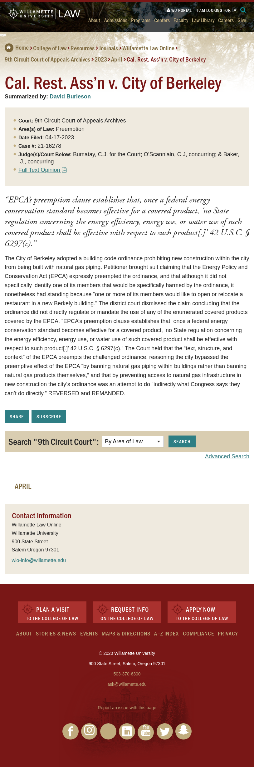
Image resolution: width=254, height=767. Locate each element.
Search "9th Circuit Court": (53, 441)
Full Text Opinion (39, 170)
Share (17, 416)
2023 (101, 59)
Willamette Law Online (148, 48)
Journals (108, 48)
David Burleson (70, 96)
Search (182, 441)
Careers (226, 19)
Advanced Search (227, 456)
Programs (140, 19)
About (94, 19)
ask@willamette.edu (127, 684)
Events (89, 633)
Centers (162, 19)
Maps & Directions (126, 633)
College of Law (49, 48)
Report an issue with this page (127, 707)
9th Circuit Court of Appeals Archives (47, 59)
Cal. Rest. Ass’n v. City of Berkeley (166, 59)
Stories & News (56, 633)
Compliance (198, 633)
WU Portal (179, 10)
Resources (83, 48)
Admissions (115, 19)
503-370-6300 (126, 673)
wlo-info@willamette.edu (39, 560)
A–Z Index (166, 633)
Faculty (180, 19)
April (116, 59)
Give (241, 19)
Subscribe (49, 416)
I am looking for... (215, 10)
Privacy (228, 633)
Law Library (203, 19)
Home (17, 47)
